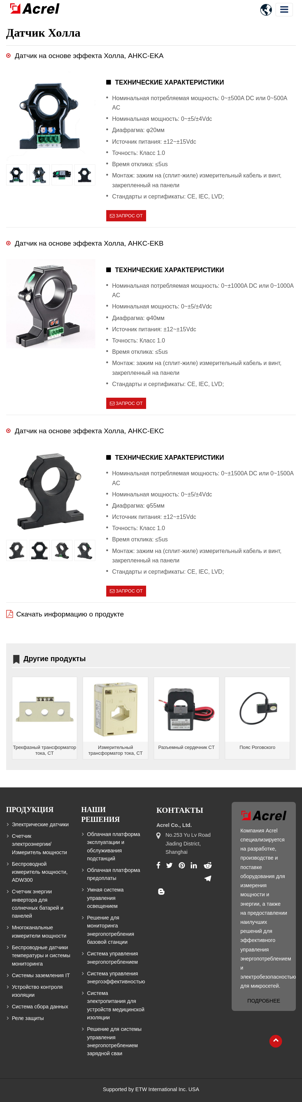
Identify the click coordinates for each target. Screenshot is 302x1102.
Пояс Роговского (258, 747)
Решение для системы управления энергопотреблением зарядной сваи (114, 1041)
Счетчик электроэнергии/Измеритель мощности (39, 844)
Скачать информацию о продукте (70, 614)
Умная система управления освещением (105, 898)
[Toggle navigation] (284, 9)
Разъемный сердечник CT (186, 747)
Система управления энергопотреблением (112, 957)
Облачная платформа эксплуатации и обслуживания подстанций (113, 846)
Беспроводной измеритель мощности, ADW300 (40, 872)
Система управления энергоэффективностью (116, 977)
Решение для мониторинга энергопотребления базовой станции (110, 930)
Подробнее (263, 1001)
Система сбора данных (40, 1006)
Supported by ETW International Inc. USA (151, 1089)
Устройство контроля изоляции (37, 991)
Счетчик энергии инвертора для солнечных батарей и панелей (37, 904)
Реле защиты (28, 1018)
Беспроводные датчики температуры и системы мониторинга (41, 956)
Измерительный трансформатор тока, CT (115, 750)
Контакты (179, 810)
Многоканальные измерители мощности (39, 931)
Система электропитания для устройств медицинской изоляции (115, 1005)
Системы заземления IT (41, 975)
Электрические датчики (40, 824)
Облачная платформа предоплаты (113, 874)
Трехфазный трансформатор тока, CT (44, 750)
